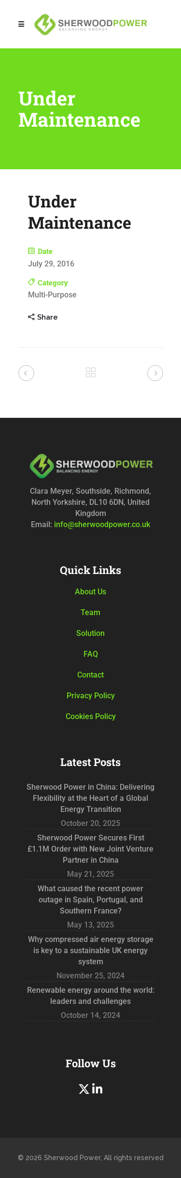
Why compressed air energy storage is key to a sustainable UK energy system (90, 950)
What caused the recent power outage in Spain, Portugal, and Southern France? (90, 899)
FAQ (91, 654)
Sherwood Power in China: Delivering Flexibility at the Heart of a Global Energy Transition (90, 798)
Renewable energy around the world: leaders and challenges (90, 996)
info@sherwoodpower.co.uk (101, 524)
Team (90, 612)
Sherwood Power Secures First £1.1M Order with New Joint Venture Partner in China (90, 849)
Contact (90, 674)
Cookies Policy (91, 716)
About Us (90, 591)
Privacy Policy (91, 695)
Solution (90, 633)
